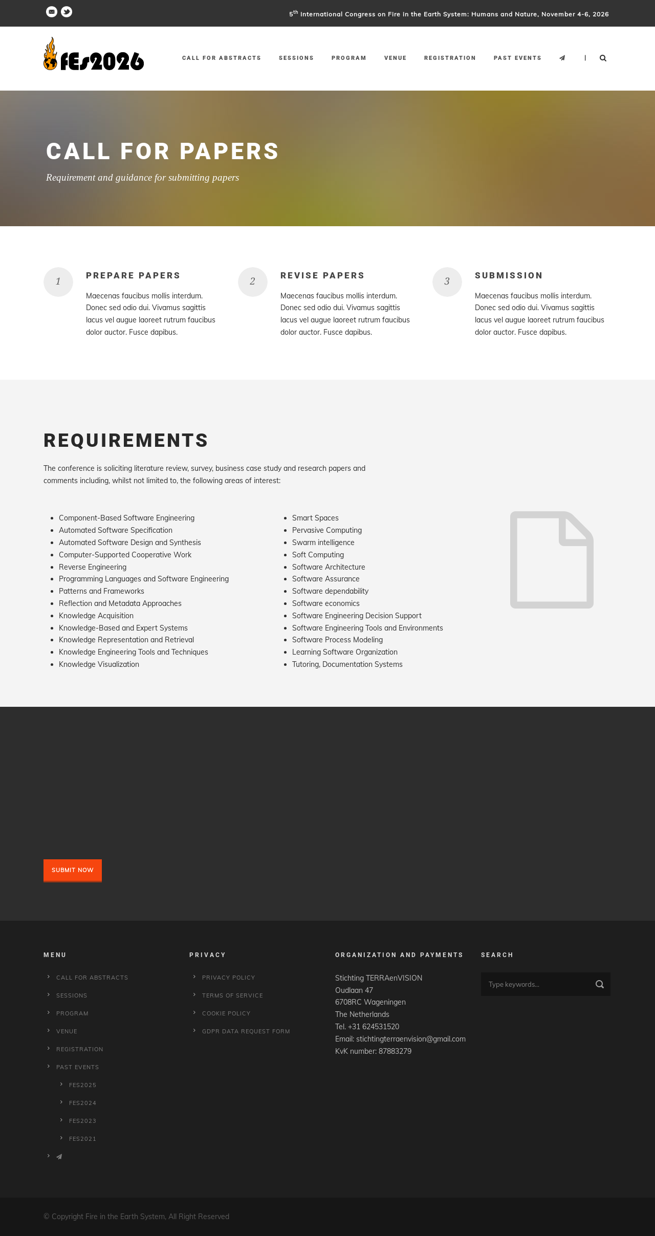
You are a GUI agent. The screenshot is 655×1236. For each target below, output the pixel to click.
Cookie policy (226, 1013)
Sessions (296, 58)
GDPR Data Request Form (246, 1031)
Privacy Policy (228, 977)
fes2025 (83, 1085)
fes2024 (83, 1103)
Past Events (518, 58)
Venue (395, 58)
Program (349, 58)
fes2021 (83, 1138)
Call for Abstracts (221, 58)
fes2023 (83, 1120)
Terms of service (232, 995)
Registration (450, 58)
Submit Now (73, 870)
